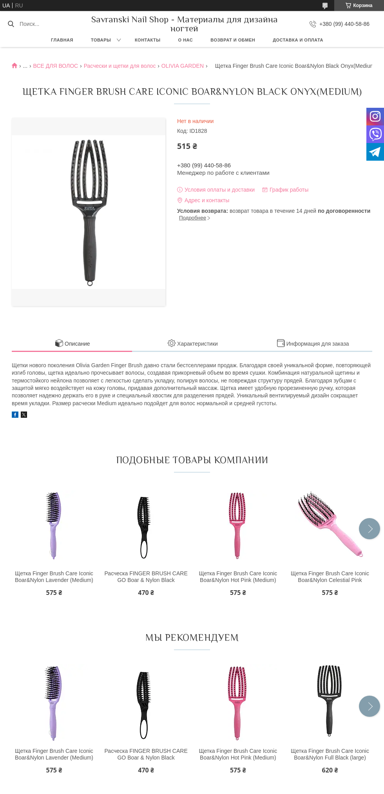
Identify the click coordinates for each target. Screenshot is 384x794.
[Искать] (11, 23)
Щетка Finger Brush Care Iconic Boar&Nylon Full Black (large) (330, 754)
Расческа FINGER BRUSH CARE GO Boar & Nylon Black (145, 577)
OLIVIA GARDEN (182, 66)
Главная (62, 40)
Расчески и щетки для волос (120, 66)
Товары (101, 40)
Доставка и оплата (298, 40)
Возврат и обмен (232, 40)
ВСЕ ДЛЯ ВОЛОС (55, 66)
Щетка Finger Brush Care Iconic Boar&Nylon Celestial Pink (330, 577)
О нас (185, 40)
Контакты (148, 40)
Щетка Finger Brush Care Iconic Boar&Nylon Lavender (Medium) (54, 577)
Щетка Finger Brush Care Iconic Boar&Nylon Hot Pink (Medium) (238, 577)
